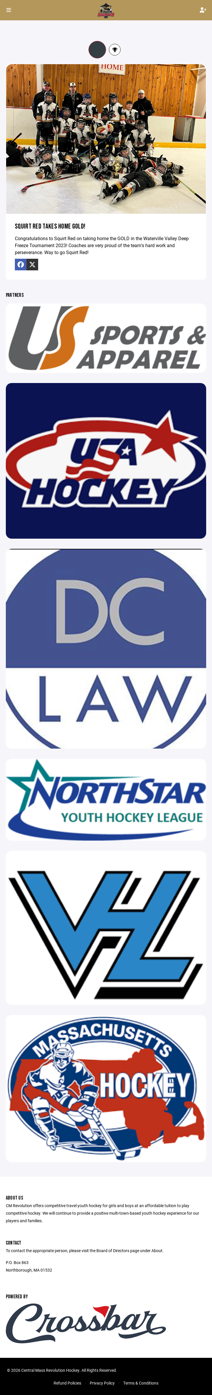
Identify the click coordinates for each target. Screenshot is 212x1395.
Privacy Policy (102, 1383)
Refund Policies (67, 1383)
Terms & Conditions (140, 1383)
